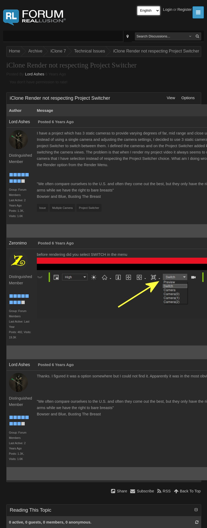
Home (14, 51)
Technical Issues (89, 51)
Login (168, 9)
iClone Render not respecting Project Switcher (156, 51)
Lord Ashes (34, 74)
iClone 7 (58, 51)
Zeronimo (18, 243)
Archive (35, 51)
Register (184, 9)
